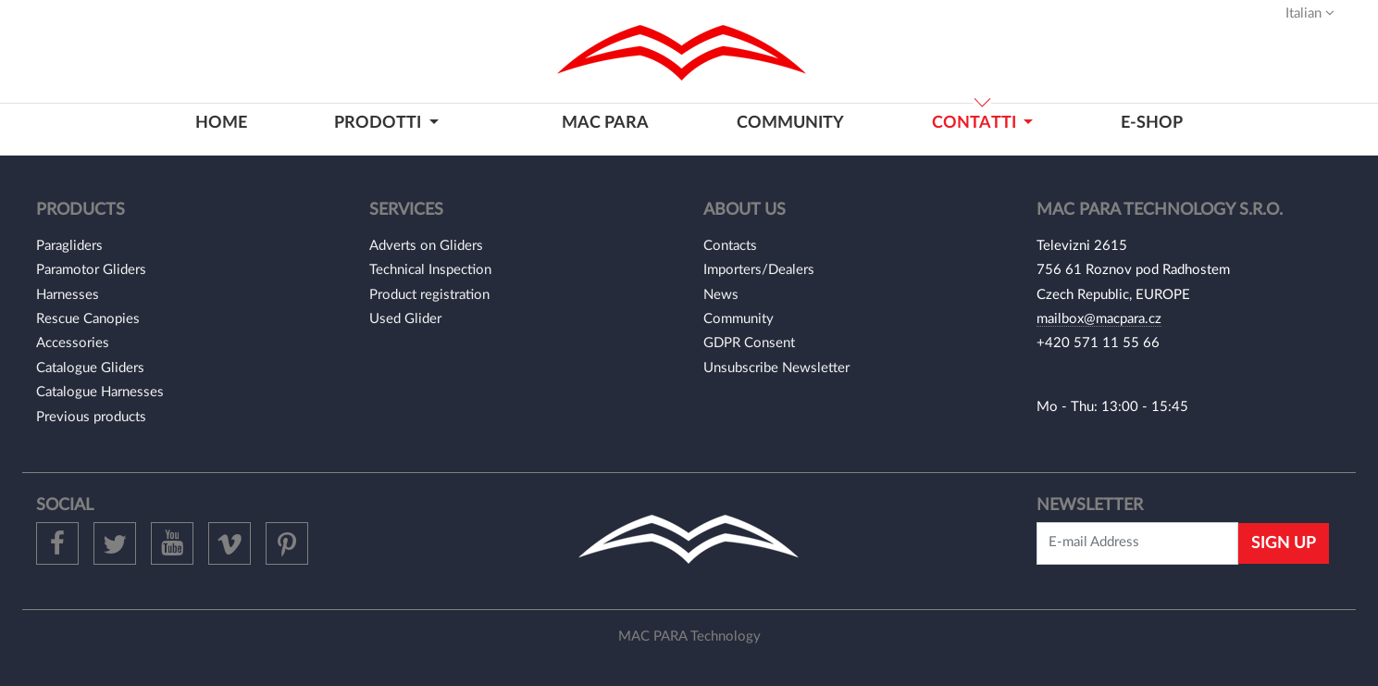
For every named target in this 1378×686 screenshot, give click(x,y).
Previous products (91, 417)
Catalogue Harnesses (100, 392)
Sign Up (1283, 543)
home (221, 123)
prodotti (379, 123)
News (721, 295)
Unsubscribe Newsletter (776, 368)
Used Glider (405, 319)
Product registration (429, 295)
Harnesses (67, 295)
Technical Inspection (430, 270)
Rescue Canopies (88, 319)
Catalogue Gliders (90, 368)
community (790, 123)
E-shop (1152, 123)
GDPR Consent (749, 343)
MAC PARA (605, 123)
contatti (976, 123)
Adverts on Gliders (426, 246)
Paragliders (69, 246)
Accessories (72, 343)
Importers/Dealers (758, 270)
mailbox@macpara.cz (1099, 319)
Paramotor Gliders (91, 270)
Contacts (730, 246)
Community (738, 319)
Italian (1310, 13)
